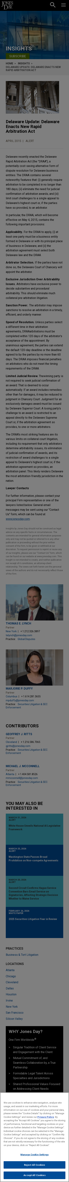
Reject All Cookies (34, 1166)
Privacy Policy (45, 1118)
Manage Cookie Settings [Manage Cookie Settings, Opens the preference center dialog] (34, 1156)
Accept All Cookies (34, 1177)
